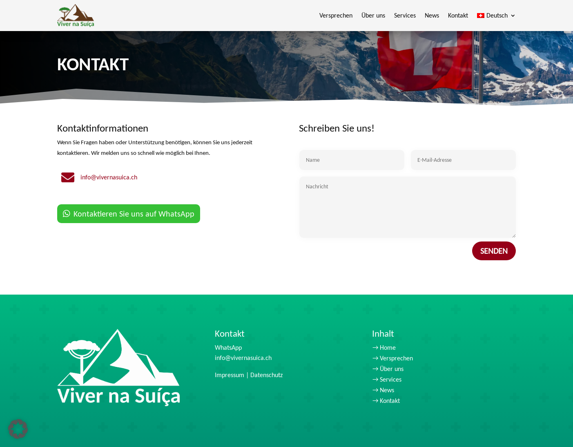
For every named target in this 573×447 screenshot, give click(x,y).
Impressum (229, 375)
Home (388, 347)
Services (405, 15)
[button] (18, 429)
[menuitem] (496, 15)
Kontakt (458, 15)
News (432, 15)
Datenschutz (266, 375)
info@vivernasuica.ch (243, 358)
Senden (494, 269)
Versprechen (335, 15)
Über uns (373, 15)
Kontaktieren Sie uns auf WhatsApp (134, 217)
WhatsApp (228, 347)
